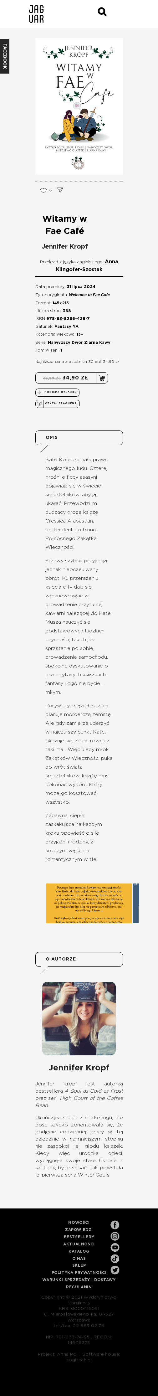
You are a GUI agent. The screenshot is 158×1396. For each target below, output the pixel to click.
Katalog (79, 1251)
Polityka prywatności (79, 1273)
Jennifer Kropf (65, 247)
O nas (79, 1258)
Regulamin (79, 1287)
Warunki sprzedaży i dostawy (78, 1280)
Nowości (78, 1222)
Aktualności (79, 1244)
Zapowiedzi (79, 1230)
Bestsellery (79, 1237)
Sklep (79, 1265)
